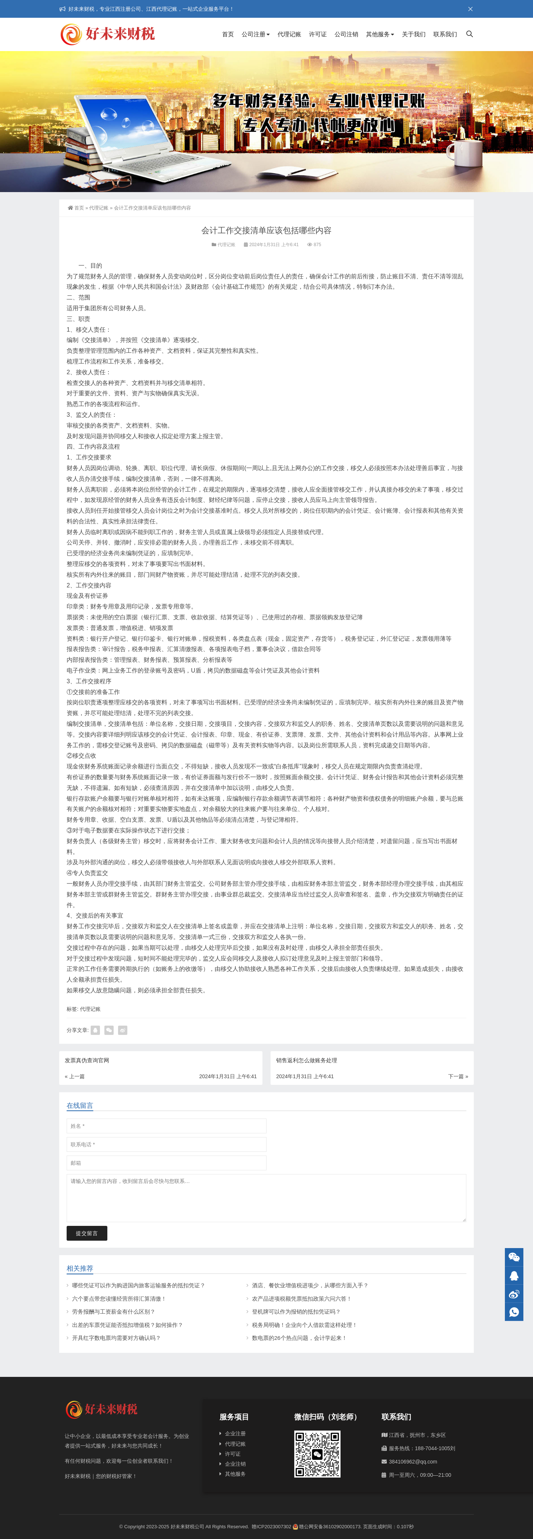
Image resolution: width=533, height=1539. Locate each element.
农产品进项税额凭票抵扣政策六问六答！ (302, 1298)
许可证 (318, 34)
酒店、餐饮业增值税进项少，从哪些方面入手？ (310, 1285)
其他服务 (378, 34)
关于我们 (414, 34)
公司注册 (253, 34)
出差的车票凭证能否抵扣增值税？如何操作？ (127, 1325)
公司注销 (346, 34)
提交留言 (87, 1233)
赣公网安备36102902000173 (327, 1526)
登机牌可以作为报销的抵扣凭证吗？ (296, 1311)
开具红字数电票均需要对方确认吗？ (116, 1338)
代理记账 (289, 34)
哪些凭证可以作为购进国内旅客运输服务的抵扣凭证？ (138, 1285)
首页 (228, 34)
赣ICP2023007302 (271, 1526)
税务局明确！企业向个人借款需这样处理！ (305, 1325)
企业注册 (235, 1433)
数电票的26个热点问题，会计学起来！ (299, 1338)
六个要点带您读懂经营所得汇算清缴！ (119, 1298)
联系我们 (445, 34)
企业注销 (235, 1464)
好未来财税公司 (187, 1526)
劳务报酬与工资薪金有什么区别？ (113, 1311)
